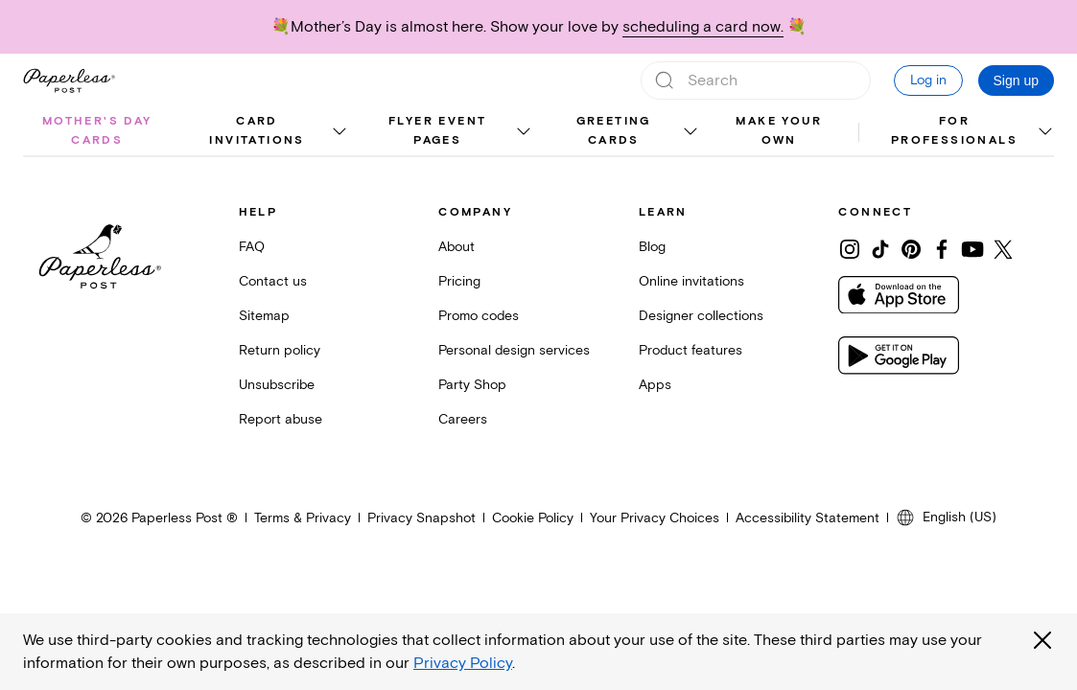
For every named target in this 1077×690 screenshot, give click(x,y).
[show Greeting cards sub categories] (689, 132)
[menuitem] (97, 132)
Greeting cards (613, 131)
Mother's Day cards (97, 131)
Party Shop (472, 385)
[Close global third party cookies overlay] (1042, 640)
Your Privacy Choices (654, 518)
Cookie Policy (533, 518)
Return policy (279, 350)
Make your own (779, 131)
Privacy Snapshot (421, 518)
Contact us (273, 281)
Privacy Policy (462, 663)
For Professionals (954, 131)
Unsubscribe (277, 385)
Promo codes (478, 316)
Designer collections (701, 316)
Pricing (459, 281)
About (456, 247)
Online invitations (691, 281)
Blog (652, 247)
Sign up (1016, 80)
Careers (462, 419)
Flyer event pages (437, 131)
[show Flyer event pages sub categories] (522, 132)
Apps (655, 385)
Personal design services (514, 350)
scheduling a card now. (703, 26)
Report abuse (280, 419)
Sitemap (264, 316)
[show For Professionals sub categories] (1044, 132)
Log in (928, 80)
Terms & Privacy (302, 518)
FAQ (252, 247)
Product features (690, 350)
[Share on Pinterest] (911, 249)
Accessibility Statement (807, 518)
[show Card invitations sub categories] (338, 132)
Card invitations (256, 131)
